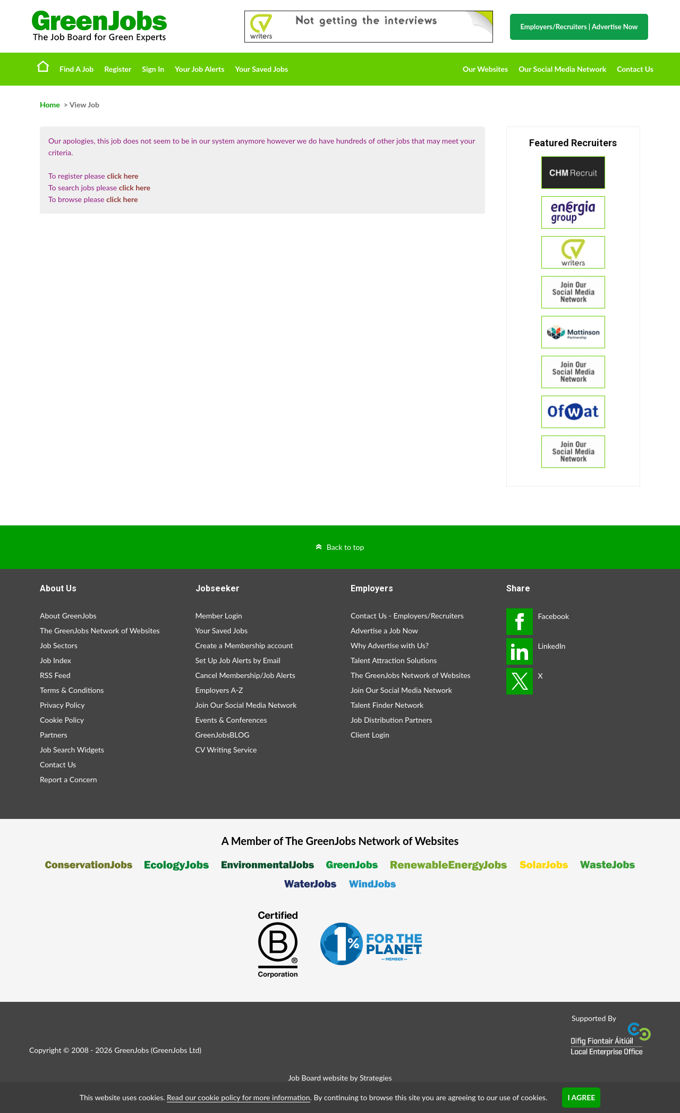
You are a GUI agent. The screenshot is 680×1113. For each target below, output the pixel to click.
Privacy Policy (62, 704)
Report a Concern (68, 779)
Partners (53, 734)
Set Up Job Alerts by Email (238, 660)
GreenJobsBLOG (223, 734)
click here (122, 175)
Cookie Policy (62, 719)
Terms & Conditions (72, 689)
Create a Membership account (244, 645)
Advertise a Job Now (384, 630)
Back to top (345, 546)
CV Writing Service (226, 749)
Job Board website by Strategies (340, 1077)
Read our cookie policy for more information (238, 1097)
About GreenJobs (68, 615)
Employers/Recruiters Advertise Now (579, 26)
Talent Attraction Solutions (394, 660)
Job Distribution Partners (391, 719)
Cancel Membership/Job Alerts (245, 675)
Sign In (153, 68)
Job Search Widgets (72, 749)
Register (117, 68)
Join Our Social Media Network (246, 704)
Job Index (55, 660)
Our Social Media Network (562, 68)
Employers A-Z (219, 689)
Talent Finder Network (387, 704)
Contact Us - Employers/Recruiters (407, 615)
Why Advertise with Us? (390, 645)
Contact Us (635, 68)
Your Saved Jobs (261, 68)
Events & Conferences (231, 719)
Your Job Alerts (199, 68)
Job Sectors (59, 645)
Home (43, 66)
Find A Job (77, 68)
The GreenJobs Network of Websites (100, 630)
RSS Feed (55, 675)
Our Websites (485, 68)
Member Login (219, 615)
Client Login (370, 734)
